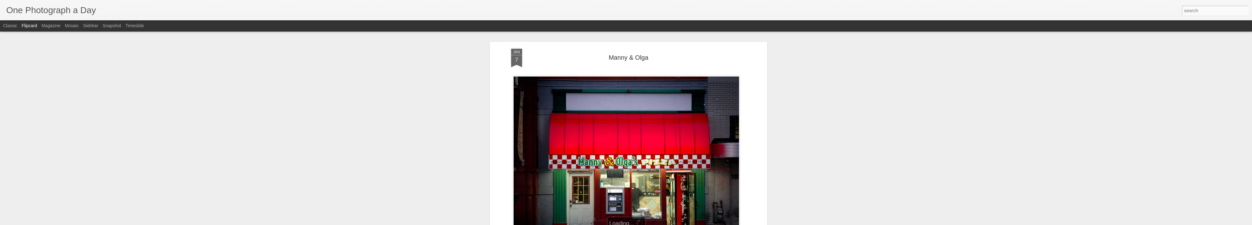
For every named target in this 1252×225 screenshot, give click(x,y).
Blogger (645, 221)
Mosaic (72, 25)
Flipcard (29, 25)
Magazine (51, 25)
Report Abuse (664, 221)
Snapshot (112, 25)
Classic (10, 25)
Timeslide (135, 25)
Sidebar (90, 25)
